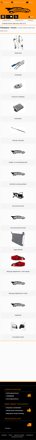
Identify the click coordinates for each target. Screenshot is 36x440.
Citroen (14, 28)
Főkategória (4, 28)
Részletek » (8, 428)
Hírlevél (31, 2)
